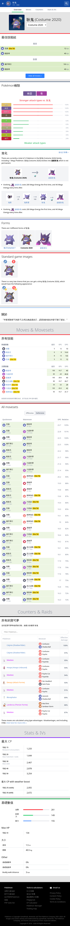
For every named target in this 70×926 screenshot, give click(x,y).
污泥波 (12, 388)
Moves (28, 9)
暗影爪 (8, 352)
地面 (6, 105)
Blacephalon (9, 697)
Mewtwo (8, 660)
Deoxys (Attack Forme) (13, 682)
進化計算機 (31, 894)
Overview (17, 9)
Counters (39, 9)
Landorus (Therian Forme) (15, 705)
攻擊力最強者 (9, 891)
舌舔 (6, 48)
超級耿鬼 (16, 184)
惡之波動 (13, 381)
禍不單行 (8, 64)
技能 (6, 900)
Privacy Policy (55, 893)
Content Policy (55, 896)
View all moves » (35, 76)
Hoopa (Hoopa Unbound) (14, 667)
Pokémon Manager (34, 906)
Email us (56, 887)
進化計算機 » (64, 152)
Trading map (32, 908)
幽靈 (6, 108)
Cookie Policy (55, 899)
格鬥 (6, 138)
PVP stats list (9, 903)
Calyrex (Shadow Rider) (13, 645)
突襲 (7, 349)
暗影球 (7, 53)
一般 (6, 128)
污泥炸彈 (9, 374)
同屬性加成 (17, 398)
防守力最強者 (9, 894)
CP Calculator (32, 903)
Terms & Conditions (58, 902)
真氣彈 (8, 377)
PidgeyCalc (31, 900)
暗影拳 (12, 385)
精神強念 (13, 392)
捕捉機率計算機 (33, 897)
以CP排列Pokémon (11, 897)
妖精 (6, 124)
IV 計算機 (30, 891)
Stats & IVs (52, 9)
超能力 (6, 112)
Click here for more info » (16, 723)
